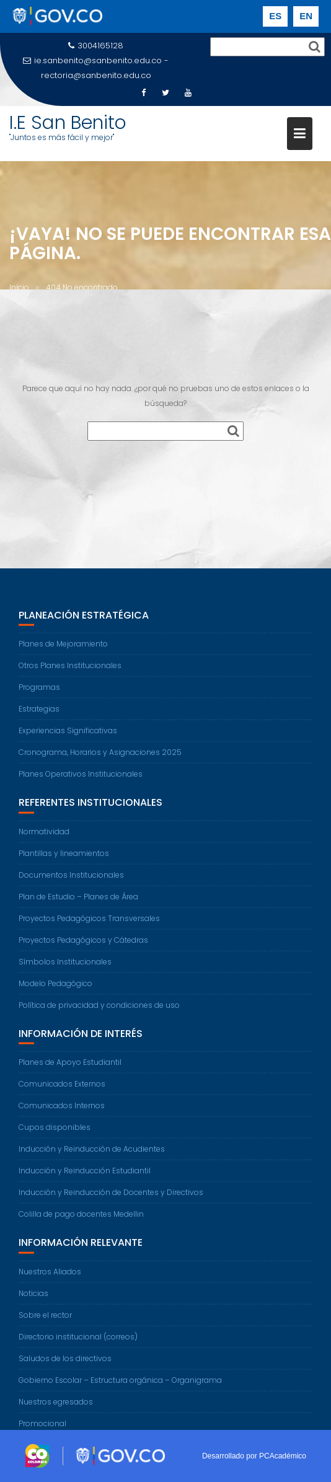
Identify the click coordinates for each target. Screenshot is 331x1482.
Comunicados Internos (62, 1111)
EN (305, 16)
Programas (39, 693)
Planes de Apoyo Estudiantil (70, 1068)
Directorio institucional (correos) (78, 1342)
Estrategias (39, 715)
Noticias (33, 1299)
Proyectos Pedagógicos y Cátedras (83, 945)
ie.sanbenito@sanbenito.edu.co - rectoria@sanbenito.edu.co (96, 68)
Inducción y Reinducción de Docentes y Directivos (111, 1198)
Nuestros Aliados (50, 1277)
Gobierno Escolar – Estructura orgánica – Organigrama (120, 1385)
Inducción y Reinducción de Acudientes (92, 1155)
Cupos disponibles (54, 1133)
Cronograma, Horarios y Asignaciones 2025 (100, 758)
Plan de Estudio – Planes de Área (78, 902)
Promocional (42, 1429)
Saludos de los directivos (65, 1364)
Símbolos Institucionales (65, 967)
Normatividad (44, 837)
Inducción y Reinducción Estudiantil (85, 1176)
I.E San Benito (67, 123)
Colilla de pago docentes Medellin (81, 1220)
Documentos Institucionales (71, 880)
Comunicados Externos (62, 1090)
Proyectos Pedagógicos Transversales (89, 924)
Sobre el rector (45, 1320)
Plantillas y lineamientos (64, 858)
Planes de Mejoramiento (63, 650)
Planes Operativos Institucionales (81, 780)
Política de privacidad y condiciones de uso (99, 1010)
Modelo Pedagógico (55, 989)
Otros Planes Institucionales (70, 671)
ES (275, 16)
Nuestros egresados (56, 1407)
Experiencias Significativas (68, 736)
